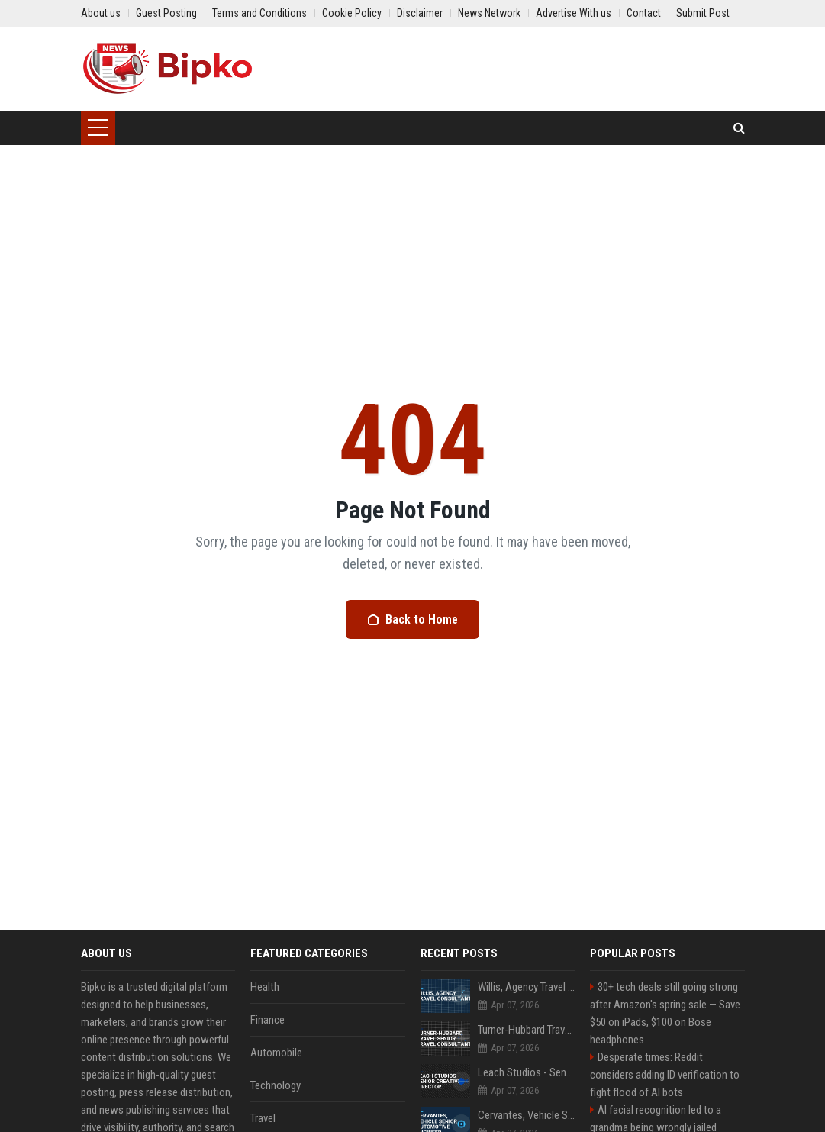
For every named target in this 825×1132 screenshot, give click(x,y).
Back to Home (412, 619)
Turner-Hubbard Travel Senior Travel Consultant (526, 1030)
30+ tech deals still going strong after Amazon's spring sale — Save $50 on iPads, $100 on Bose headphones (665, 1013)
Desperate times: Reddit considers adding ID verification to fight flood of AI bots (665, 1074)
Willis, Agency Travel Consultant (526, 987)
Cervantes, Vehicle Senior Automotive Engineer (526, 1115)
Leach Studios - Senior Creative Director (526, 1072)
